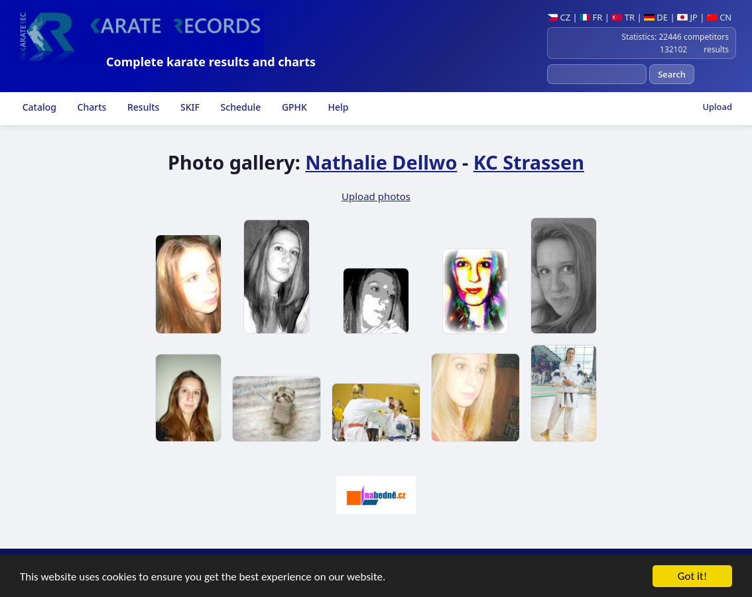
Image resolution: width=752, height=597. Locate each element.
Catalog (38, 107)
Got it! (692, 577)
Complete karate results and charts (211, 62)
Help (337, 107)
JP (687, 17)
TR (623, 17)
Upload (717, 107)
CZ (558, 17)
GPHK (293, 107)
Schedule (239, 107)
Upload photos (376, 196)
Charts (90, 107)
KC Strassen (528, 162)
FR (591, 17)
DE (656, 17)
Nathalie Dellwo (381, 162)
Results (142, 107)
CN (719, 17)
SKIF (189, 107)
